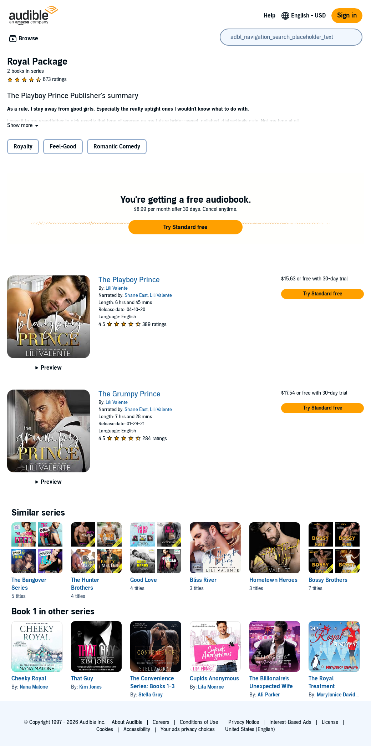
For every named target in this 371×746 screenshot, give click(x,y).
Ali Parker (269, 695)
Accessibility (136, 729)
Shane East (136, 295)
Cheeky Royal (28, 678)
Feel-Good (63, 146)
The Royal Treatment (322, 682)
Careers (161, 722)
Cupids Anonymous (214, 678)
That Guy (82, 678)
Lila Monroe (211, 687)
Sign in (347, 15)
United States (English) (250, 729)
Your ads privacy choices (188, 729)
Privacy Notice (243, 722)
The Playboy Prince (129, 280)
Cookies (104, 729)
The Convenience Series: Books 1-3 (152, 682)
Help (269, 15)
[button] (23, 125)
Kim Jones (90, 687)
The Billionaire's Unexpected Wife (271, 682)
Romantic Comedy (116, 146)
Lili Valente (117, 288)
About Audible (127, 722)
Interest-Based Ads (290, 722)
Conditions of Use (199, 722)
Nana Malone (34, 687)
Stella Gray (150, 695)
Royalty (23, 146)
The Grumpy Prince (129, 394)
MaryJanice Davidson (340, 695)
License (330, 722)
